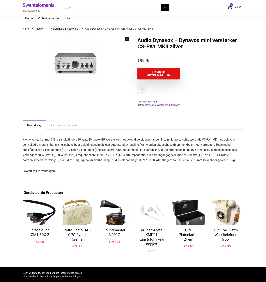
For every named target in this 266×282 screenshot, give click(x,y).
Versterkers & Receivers (64, 28)
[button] (127, 39)
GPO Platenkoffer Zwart (189, 235)
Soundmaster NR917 (114, 232)
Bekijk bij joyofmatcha (158, 73)
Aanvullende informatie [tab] (64, 125)
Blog (68, 18)
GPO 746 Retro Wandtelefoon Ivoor (226, 235)
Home (29, 18)
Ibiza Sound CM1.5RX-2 (39, 232)
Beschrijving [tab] (34, 125)
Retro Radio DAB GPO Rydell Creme (77, 235)
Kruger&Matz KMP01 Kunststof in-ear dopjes (151, 237)
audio (39, 28)
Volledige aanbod (49, 18)
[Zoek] (165, 7)
